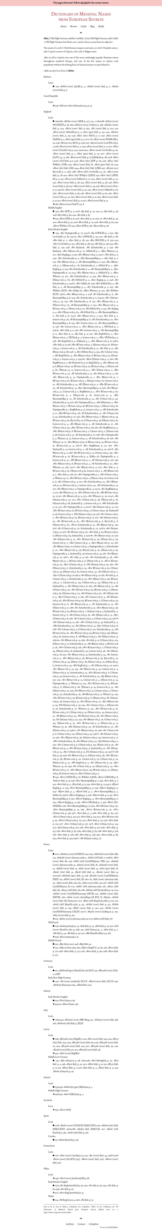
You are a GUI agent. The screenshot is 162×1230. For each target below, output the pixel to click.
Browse (73, 26)
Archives (70, 1224)
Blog (92, 26)
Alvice (71, 71)
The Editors (113, 1227)
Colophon (93, 1224)
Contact (81, 1224)
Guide (84, 26)
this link (84, 3)
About (63, 26)
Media (101, 26)
